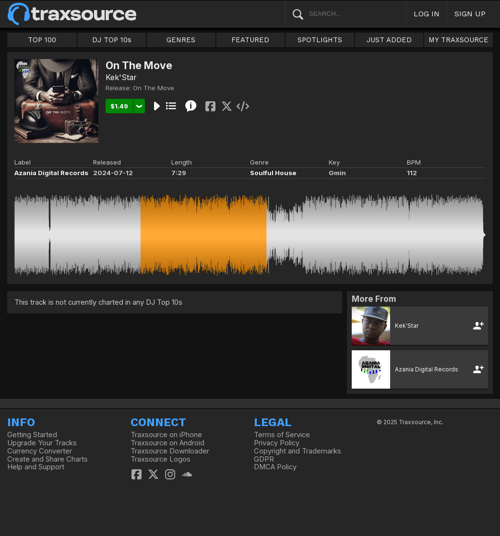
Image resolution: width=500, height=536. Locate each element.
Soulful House (273, 173)
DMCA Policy (275, 467)
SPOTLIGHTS (320, 40)
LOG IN (427, 13)
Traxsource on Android (167, 443)
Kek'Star (121, 77)
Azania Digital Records (51, 173)
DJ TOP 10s (111, 40)
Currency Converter (39, 451)
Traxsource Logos (160, 459)
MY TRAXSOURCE (458, 40)
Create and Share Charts (47, 459)
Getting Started (32, 434)
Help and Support (35, 467)
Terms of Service (282, 434)
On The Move (153, 88)
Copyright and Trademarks (297, 451)
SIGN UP (470, 13)
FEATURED (250, 40)
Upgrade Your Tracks (42, 443)
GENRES (181, 40)
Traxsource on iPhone (166, 434)
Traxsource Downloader (170, 451)
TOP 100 (42, 40)
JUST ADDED (389, 40)
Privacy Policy (276, 443)
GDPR (264, 459)
